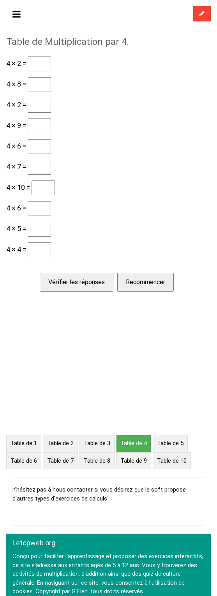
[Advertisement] (108, 376)
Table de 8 (97, 460)
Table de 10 (172, 460)
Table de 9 (133, 460)
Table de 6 (24, 460)
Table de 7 (60, 460)
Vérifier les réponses (76, 282)
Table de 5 (170, 443)
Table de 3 (97, 443)
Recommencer (145, 282)
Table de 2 (60, 443)
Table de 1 (24, 443)
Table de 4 (133, 443)
